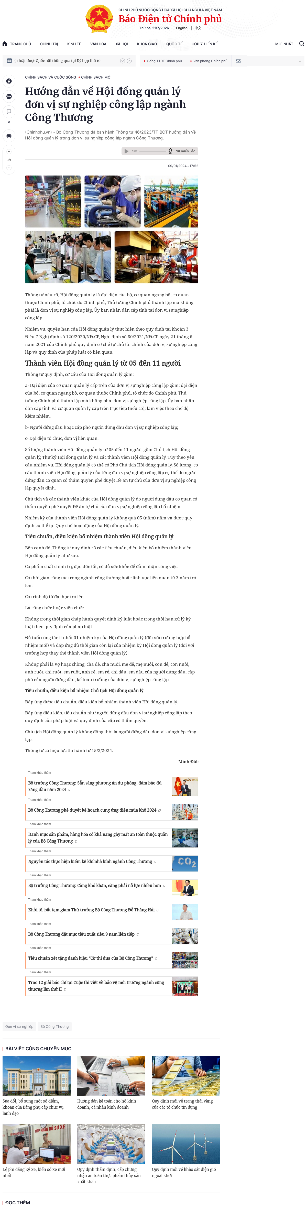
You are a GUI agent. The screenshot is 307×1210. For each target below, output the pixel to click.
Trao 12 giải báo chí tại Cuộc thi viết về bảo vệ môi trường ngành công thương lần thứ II (96, 986)
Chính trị (49, 44)
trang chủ (17, 43)
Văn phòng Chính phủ (208, 61)
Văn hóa (98, 44)
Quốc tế (174, 44)
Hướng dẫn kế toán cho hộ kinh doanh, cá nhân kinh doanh (106, 1104)
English (182, 28)
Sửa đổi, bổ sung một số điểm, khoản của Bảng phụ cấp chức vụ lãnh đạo (33, 1107)
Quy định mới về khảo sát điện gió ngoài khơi (184, 1172)
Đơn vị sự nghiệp (19, 1026)
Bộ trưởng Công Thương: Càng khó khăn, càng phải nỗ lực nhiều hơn (96, 885)
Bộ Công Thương (54, 1026)
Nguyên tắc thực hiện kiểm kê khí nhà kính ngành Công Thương (92, 861)
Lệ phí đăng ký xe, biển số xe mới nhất (34, 1172)
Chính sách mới (96, 77)
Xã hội (122, 44)
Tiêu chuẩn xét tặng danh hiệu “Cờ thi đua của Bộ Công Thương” (92, 958)
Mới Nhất (284, 44)
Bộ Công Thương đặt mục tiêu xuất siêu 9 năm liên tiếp (83, 934)
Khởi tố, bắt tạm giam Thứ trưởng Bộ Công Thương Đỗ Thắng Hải (93, 910)
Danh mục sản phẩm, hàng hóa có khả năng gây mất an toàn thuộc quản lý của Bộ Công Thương (98, 838)
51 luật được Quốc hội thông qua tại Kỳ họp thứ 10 (57, 62)
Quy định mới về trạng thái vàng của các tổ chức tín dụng (182, 1104)
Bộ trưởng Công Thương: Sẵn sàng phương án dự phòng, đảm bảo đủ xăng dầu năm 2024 (94, 786)
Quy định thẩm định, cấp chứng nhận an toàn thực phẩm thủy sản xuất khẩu (109, 1175)
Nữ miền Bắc (185, 151)
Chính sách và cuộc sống (50, 77)
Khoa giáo (147, 44)
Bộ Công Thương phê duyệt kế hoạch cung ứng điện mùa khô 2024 (94, 810)
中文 (198, 28)
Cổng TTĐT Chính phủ (163, 61)
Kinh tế (74, 44)
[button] (122, 60)
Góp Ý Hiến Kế (204, 44)
